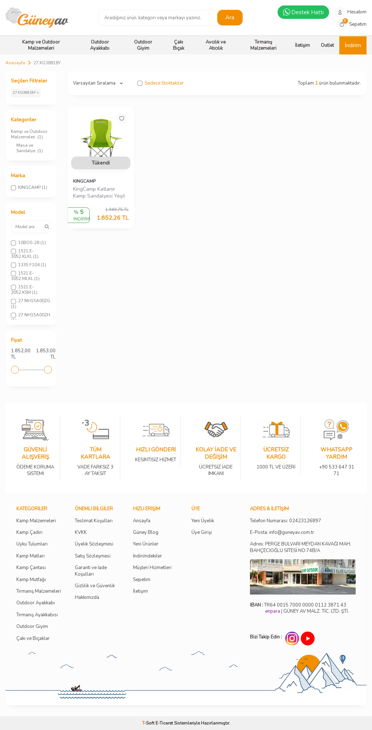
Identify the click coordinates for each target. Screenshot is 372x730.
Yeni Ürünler (145, 544)
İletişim (302, 45)
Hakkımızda (87, 598)
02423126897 (305, 521)
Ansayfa (141, 521)
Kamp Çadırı (29, 533)
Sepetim (141, 580)
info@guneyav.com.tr (291, 533)
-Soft (148, 723)
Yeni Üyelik (202, 521)
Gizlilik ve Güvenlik (95, 586)
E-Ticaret (164, 723)
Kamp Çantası (31, 568)
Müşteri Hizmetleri (152, 568)
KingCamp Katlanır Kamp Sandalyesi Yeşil (99, 192)
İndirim (353, 45)
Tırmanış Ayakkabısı (37, 615)
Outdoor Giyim (143, 45)
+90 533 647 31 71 (336, 465)
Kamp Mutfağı (31, 580)
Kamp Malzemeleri (36, 521)
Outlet (327, 45)
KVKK (81, 533)
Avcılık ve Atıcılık (216, 45)
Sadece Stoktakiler (160, 83)
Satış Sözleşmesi (92, 556)
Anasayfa (15, 63)
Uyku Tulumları (32, 544)
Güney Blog (145, 533)
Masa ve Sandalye (29, 148)
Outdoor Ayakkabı (99, 45)
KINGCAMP (84, 181)
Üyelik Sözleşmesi (94, 544)
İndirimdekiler (147, 556)
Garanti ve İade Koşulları (91, 571)
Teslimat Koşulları (94, 521)
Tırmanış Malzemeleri (263, 45)
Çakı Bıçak (178, 45)
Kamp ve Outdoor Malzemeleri (41, 45)
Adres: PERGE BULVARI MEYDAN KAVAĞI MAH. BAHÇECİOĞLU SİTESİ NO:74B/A (300, 547)
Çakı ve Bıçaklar (33, 639)
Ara (229, 17)
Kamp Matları (30, 556)
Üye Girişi (201, 533)
